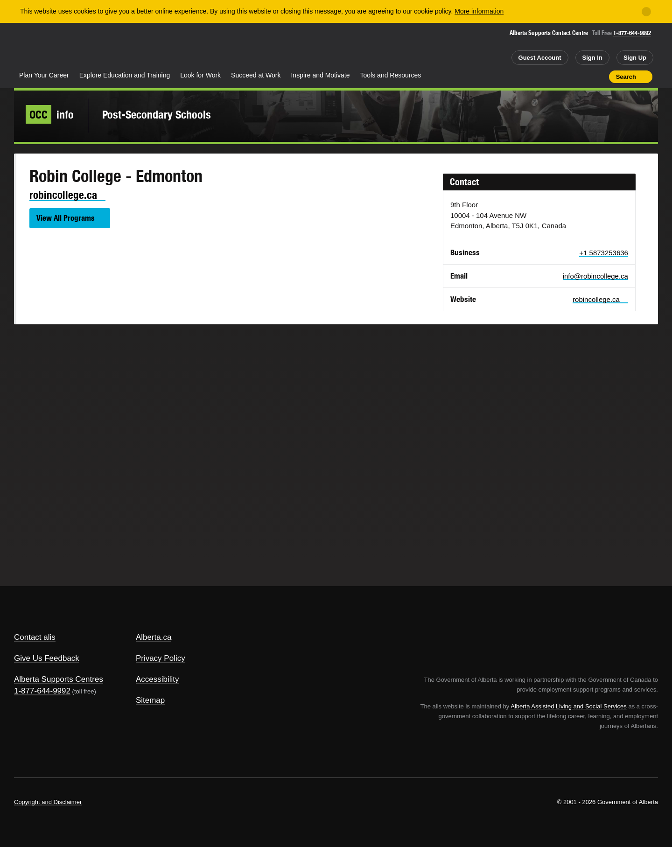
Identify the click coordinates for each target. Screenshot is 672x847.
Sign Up (634, 57)
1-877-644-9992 (632, 32)
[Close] (646, 11)
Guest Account (539, 57)
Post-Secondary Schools (156, 114)
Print (598, 76)
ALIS (114, 45)
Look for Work (200, 75)
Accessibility (157, 679)
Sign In (592, 57)
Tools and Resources (390, 75)
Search (626, 76)
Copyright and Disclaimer (48, 801)
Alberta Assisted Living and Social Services (569, 706)
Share (548, 76)
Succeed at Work (255, 75)
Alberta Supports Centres (58, 679)
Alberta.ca (154, 637)
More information (479, 11)
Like (582, 76)
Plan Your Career (44, 75)
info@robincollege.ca (595, 276)
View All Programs (65, 218)
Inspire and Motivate (320, 75)
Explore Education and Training (124, 75)
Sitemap (150, 700)
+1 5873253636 (603, 253)
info (50, 114)
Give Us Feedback (46, 658)
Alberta (51, 47)
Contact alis (35, 637)
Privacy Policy (160, 658)
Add (565, 76)
